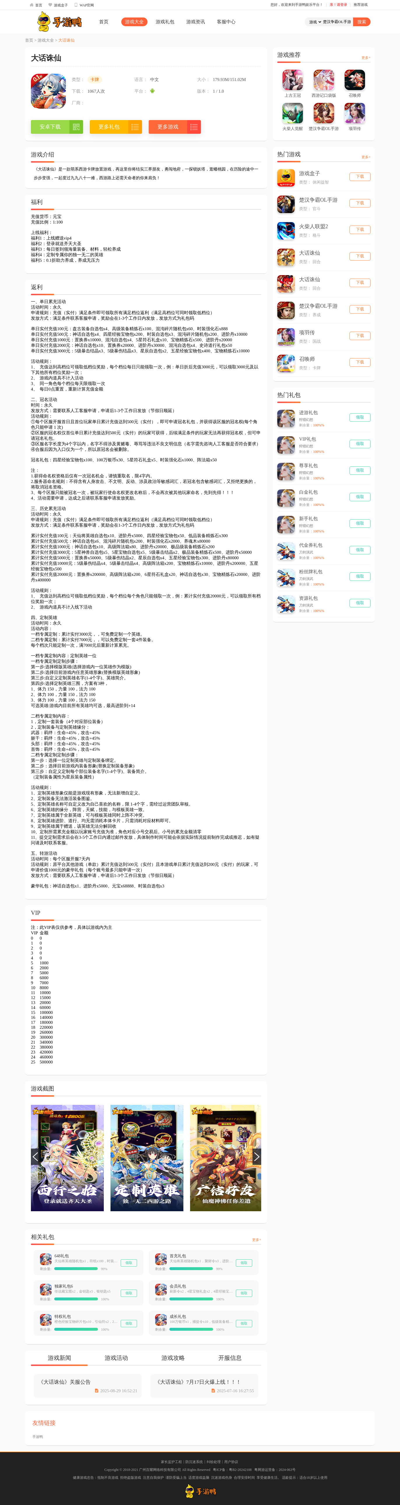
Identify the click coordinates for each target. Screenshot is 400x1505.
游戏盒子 (58, 5)
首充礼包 (178, 1256)
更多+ (256, 1240)
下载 (360, 176)
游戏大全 (134, 21)
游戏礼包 (165, 21)
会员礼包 (178, 1286)
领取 (128, 1263)
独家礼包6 (64, 1286)
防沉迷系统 (194, 1462)
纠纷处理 (214, 1462)
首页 (35, 5)
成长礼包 (178, 1316)
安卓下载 (50, 127)
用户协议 (231, 1462)
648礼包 (62, 1256)
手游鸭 (37, 1437)
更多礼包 (109, 127)
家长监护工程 (171, 1462)
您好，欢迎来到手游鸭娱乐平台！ (297, 5)
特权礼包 (63, 1316)
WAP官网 (84, 5)
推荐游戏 (361, 5)
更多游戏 (167, 127)
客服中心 (226, 21)
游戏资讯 (195, 21)
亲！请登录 (338, 5)
